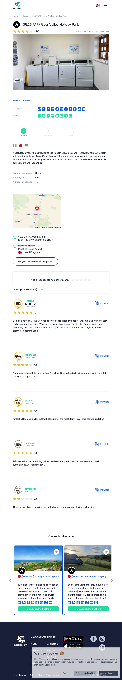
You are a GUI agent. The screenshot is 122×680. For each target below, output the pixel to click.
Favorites (48, 132)
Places (25, 16)
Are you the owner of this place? (35, 261)
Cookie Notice (51, 665)
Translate (102, 303)
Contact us (52, 643)
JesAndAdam (103, 31)
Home (15, 16)
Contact (73, 132)
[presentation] (17, 62)
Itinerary (23, 132)
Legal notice (20, 675)
